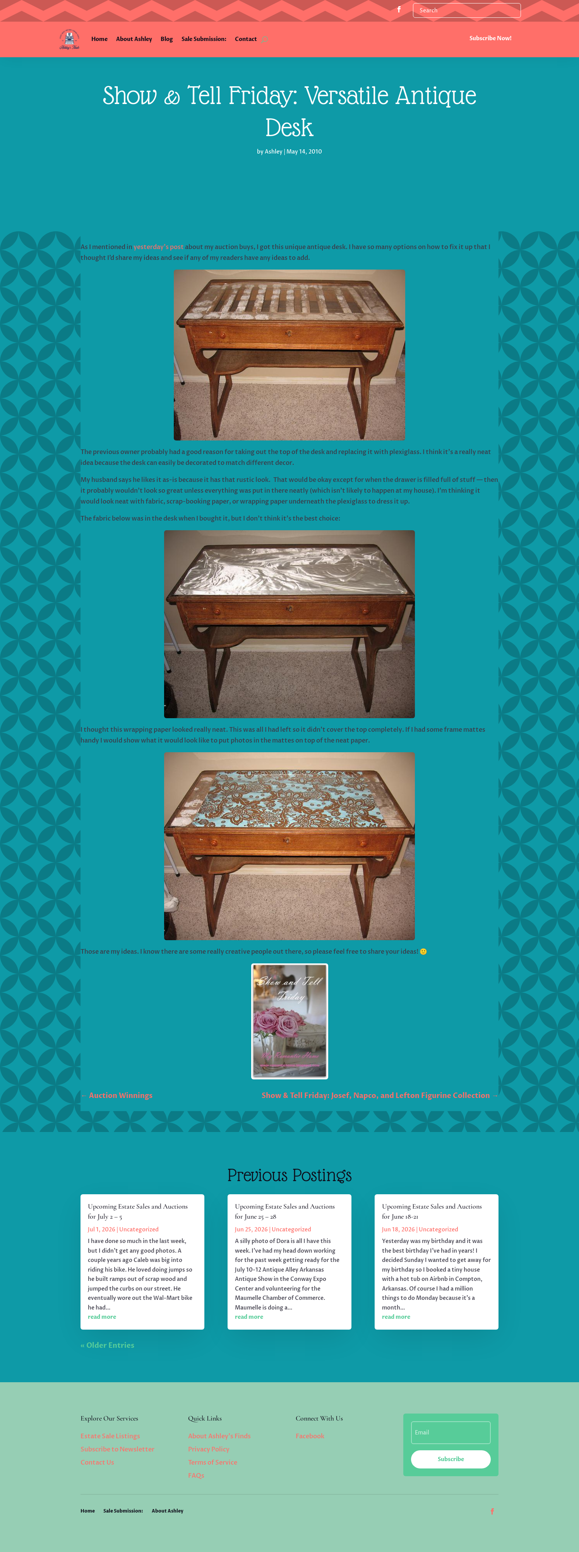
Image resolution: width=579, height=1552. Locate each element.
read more (102, 1317)
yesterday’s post (159, 247)
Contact (246, 39)
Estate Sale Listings (110, 1436)
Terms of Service (212, 1462)
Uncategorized (139, 1229)
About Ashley (134, 39)
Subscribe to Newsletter (117, 1449)
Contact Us (97, 1462)
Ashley (274, 151)
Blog (167, 39)
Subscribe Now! (490, 38)
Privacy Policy (209, 1449)
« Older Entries (107, 1346)
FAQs (196, 1476)
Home (99, 39)
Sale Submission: (204, 39)
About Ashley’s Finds (219, 1436)
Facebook (310, 1436)
